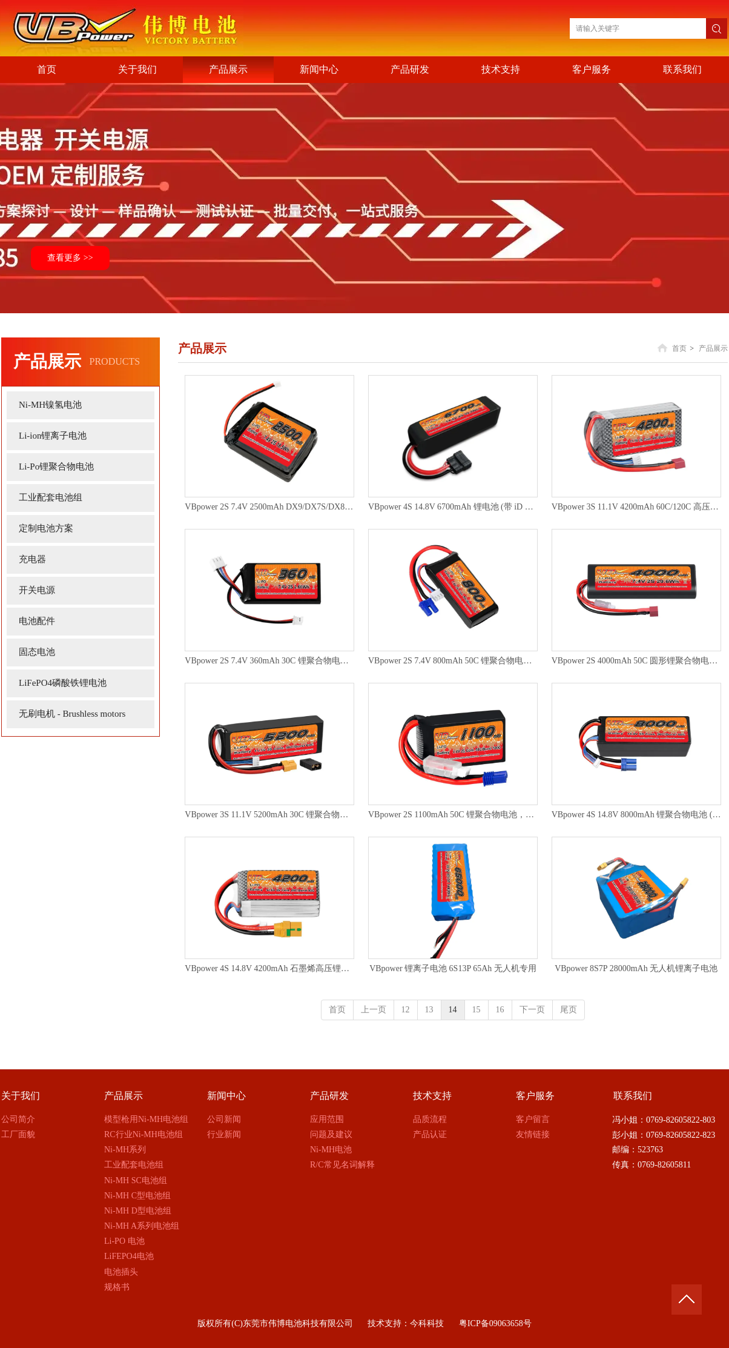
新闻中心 (226, 1096)
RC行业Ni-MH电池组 (143, 1134)
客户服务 (535, 1096)
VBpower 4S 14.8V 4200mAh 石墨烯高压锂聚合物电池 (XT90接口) (269, 968)
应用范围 (327, 1119)
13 (429, 1009)
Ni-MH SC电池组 (135, 1180)
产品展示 (713, 348)
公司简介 (18, 1119)
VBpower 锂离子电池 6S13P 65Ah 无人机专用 (452, 968)
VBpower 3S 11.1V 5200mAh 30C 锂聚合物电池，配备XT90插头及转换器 (269, 814)
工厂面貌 (18, 1134)
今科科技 (427, 1323)
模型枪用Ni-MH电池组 (146, 1119)
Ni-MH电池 (331, 1149)
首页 (679, 348)
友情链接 (533, 1134)
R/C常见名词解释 (342, 1164)
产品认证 (430, 1134)
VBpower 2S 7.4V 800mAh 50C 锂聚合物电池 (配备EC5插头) (453, 660)
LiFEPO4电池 (129, 1256)
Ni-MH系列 (125, 1149)
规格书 (117, 1287)
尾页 (568, 1009)
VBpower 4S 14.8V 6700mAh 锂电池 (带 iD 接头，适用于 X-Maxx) (453, 506)
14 (453, 1009)
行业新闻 (224, 1134)
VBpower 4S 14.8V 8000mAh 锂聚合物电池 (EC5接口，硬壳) (636, 814)
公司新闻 (224, 1119)
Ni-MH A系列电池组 (141, 1225)
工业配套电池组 (133, 1164)
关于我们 (20, 1096)
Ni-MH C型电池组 (137, 1195)
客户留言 (533, 1119)
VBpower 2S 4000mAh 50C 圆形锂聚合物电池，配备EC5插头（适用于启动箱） (636, 660)
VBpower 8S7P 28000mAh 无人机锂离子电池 (636, 968)
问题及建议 (331, 1134)
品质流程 (430, 1119)
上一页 (373, 1009)
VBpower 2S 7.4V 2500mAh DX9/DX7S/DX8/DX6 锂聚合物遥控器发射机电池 (269, 506)
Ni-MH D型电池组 (137, 1210)
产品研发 (329, 1096)
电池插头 (121, 1272)
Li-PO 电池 (124, 1241)
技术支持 (432, 1096)
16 (500, 1009)
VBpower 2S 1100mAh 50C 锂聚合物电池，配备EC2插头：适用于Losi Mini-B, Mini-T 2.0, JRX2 (453, 814)
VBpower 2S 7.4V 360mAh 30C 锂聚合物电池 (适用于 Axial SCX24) (269, 660)
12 (405, 1009)
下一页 (532, 1009)
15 (476, 1009)
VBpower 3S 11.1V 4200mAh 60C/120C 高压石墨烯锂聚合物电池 (636, 506)
